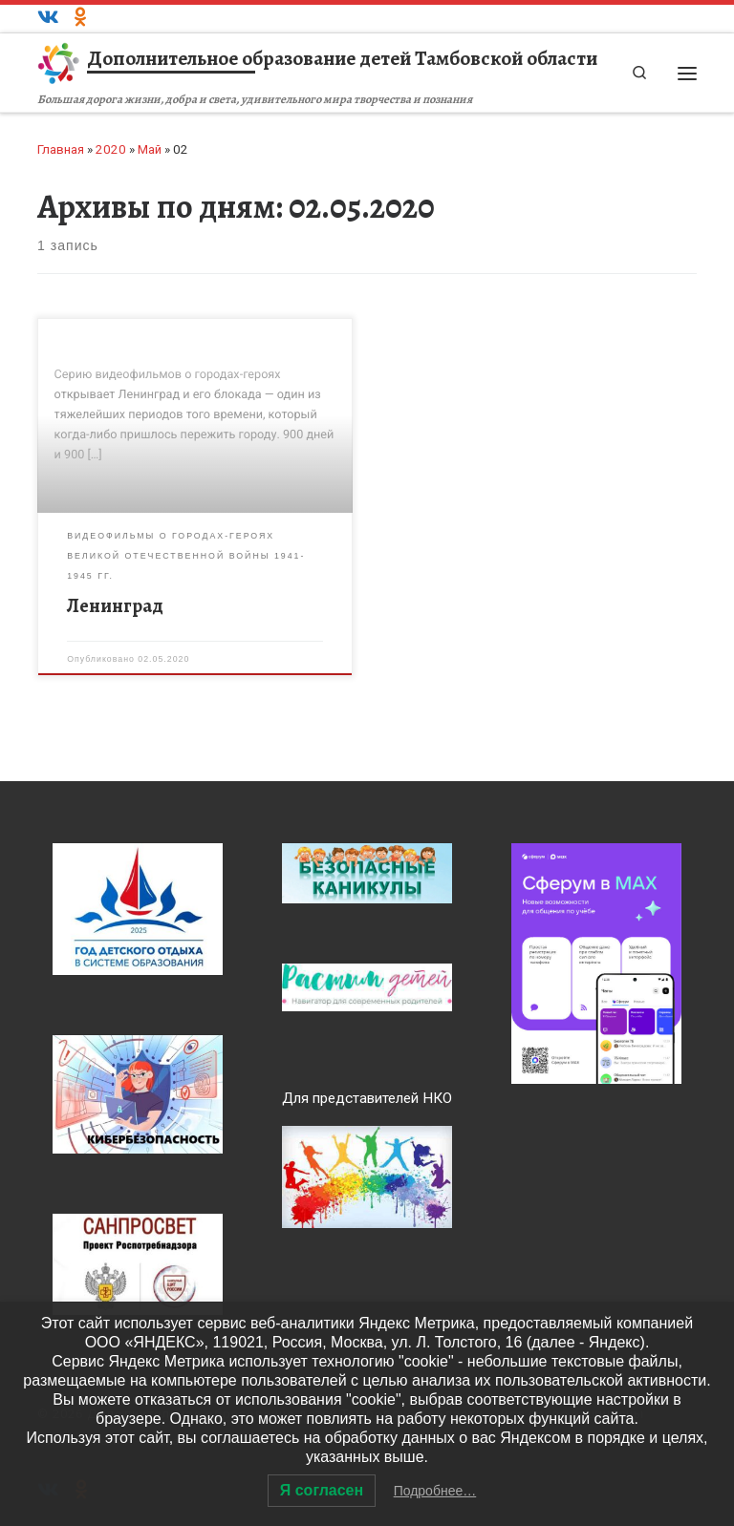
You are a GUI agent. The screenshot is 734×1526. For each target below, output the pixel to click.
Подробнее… (435, 1490)
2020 (111, 149)
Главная (60, 149)
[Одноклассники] (81, 18)
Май (150, 149)
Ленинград (115, 606)
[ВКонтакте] (48, 18)
